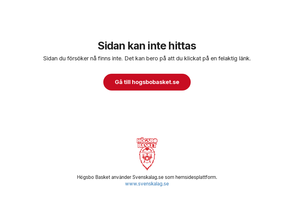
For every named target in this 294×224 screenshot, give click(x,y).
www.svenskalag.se (147, 184)
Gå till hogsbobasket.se (147, 82)
